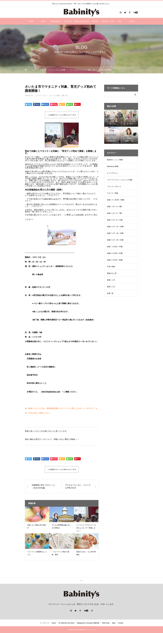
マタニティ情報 (112, 193)
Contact (132, 21)
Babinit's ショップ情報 (115, 160)
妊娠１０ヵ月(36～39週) (115, 200)
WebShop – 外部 (107, 21)
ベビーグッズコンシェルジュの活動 (47, 95)
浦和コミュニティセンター (43, 266)
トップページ (44, 623)
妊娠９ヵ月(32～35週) (115, 260)
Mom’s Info (68, 21)
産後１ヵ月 (111, 280)
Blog (119, 21)
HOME (31, 21)
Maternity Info (55, 21)
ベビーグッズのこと (114, 186)
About (43, 21)
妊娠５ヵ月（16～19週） (116, 233)
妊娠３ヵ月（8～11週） (115, 220)
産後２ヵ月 (111, 287)
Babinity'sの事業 (112, 166)
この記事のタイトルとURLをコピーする (61, 115)
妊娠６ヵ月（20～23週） (116, 240)
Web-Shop (105, 623)
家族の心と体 (111, 273)
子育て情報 (111, 266)
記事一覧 (64, 95)
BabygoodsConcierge (81, 21)
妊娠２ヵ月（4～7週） (115, 213)
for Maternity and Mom (66, 623)
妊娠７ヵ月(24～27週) (115, 246)
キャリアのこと (112, 173)
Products (95, 21)
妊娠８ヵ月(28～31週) (115, 253)
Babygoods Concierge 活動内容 (88, 623)
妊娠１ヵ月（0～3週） (115, 206)
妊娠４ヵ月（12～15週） (116, 226)
